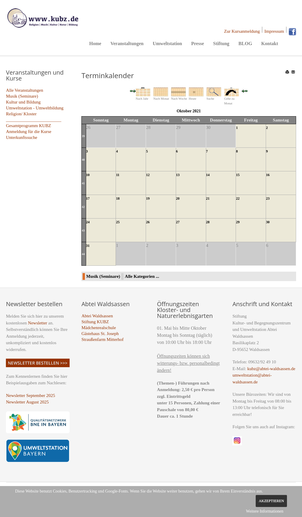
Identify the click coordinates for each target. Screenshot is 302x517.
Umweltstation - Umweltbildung (34, 108)
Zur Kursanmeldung (242, 31)
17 (88, 198)
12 (148, 175)
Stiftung (221, 43)
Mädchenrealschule (98, 327)
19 (148, 198)
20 (178, 198)
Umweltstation (167, 43)
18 (117, 198)
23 (268, 198)
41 (83, 183)
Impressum (274, 31)
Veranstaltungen (126, 43)
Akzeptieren (271, 501)
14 (208, 175)
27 (178, 222)
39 (83, 136)
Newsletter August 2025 (27, 402)
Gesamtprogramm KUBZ (28, 125)
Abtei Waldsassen (97, 316)
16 (268, 175)
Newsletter (37, 323)
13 (178, 175)
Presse (197, 43)
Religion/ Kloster (21, 113)
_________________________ (33, 119)
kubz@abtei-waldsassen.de (271, 368)
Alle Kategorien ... (142, 276)
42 (83, 207)
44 (83, 254)
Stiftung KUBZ (95, 321)
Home (95, 43)
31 (88, 246)
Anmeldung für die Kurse (28, 131)
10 (88, 175)
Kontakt (269, 43)
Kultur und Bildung (23, 102)
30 (268, 222)
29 (237, 222)
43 (83, 230)
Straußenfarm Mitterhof (102, 339)
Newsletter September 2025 (30, 395)
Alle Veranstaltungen (24, 90)
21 (208, 198)
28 (208, 222)
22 (237, 198)
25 (117, 222)
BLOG (245, 43)
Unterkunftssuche (21, 137)
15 (237, 175)
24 (88, 222)
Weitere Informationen (264, 511)
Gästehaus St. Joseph (100, 333)
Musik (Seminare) (22, 96)
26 (148, 222)
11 (117, 175)
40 (83, 159)
